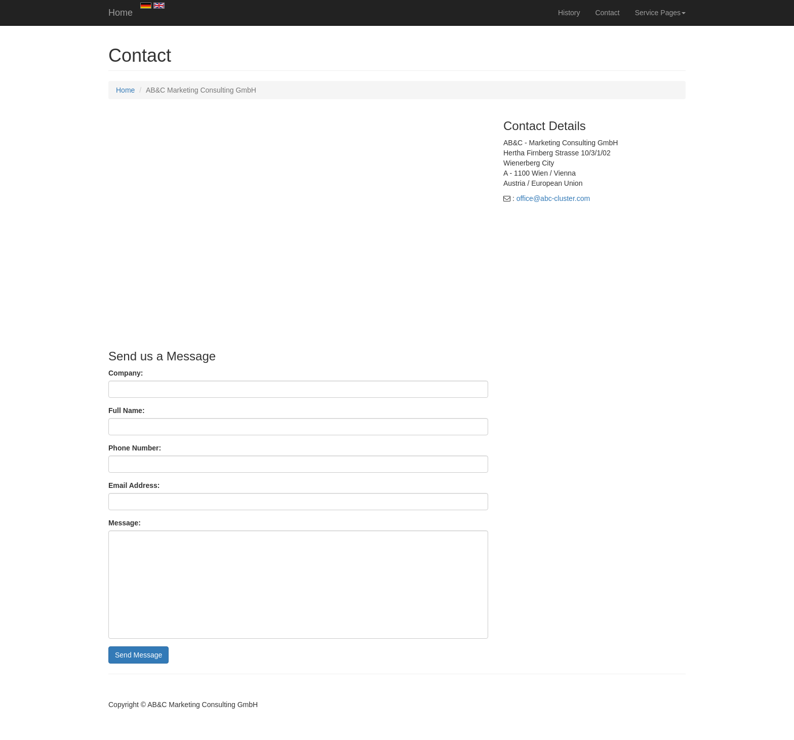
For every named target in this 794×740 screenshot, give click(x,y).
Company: (125, 373)
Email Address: (134, 485)
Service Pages (660, 13)
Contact (607, 13)
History (569, 13)
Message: (124, 523)
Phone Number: (134, 448)
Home (120, 13)
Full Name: (126, 410)
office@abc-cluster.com (553, 198)
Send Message (138, 655)
